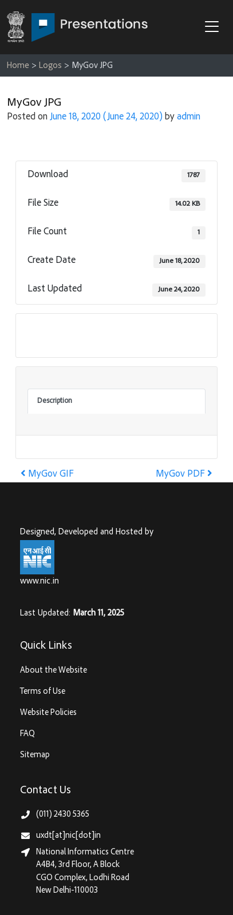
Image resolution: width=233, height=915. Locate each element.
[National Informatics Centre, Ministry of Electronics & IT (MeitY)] (37, 557)
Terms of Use (42, 692)
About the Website (53, 670)
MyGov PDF (184, 475)
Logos (50, 66)
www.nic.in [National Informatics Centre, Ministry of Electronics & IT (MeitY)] (39, 581)
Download (52, 335)
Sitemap (35, 755)
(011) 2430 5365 (62, 814)
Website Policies (48, 713)
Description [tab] (54, 401)
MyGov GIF (47, 475)
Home (18, 66)
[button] (214, 28)
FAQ (27, 734)
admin (188, 117)
